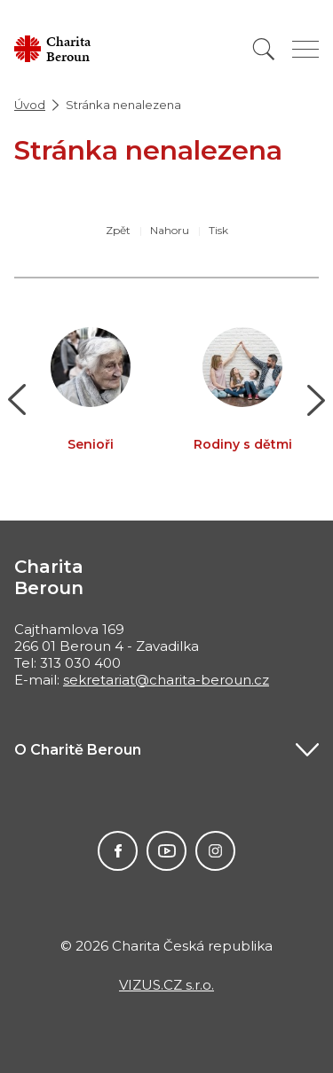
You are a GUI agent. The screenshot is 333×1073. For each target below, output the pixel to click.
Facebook (118, 851)
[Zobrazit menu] (305, 49)
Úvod (29, 105)
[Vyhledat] (263, 49)
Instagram (215, 851)
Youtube (166, 851)
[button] (17, 399)
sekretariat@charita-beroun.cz (166, 679)
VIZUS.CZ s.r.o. (166, 984)
